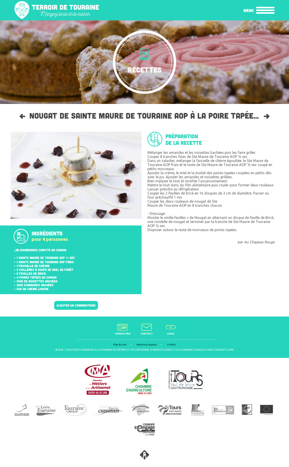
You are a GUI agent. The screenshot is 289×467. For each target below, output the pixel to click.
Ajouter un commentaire (76, 305)
